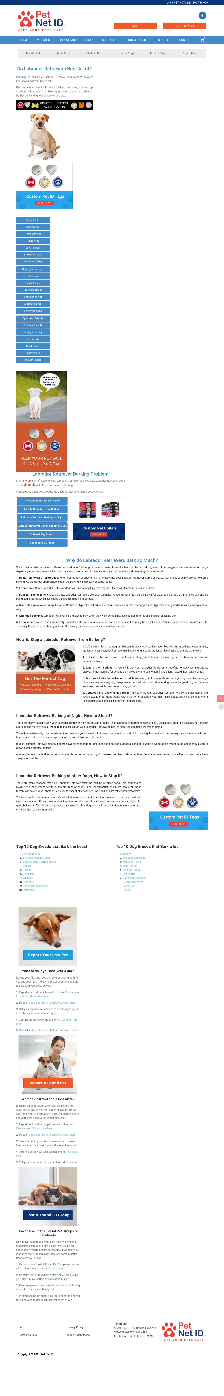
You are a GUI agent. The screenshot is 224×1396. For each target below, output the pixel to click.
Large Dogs (127, 53)
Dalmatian (29, 890)
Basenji (27, 865)
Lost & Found (136, 40)
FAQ (21, 1327)
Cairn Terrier (130, 865)
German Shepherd (133, 882)
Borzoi (27, 869)
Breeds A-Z (33, 53)
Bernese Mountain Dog (36, 857)
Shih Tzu (28, 882)
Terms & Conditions (78, 1335)
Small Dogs (63, 53)
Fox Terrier (129, 873)
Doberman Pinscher (134, 878)
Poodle (127, 890)
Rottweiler (129, 886)
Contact (185, 40)
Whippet (28, 878)
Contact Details (28, 1335)
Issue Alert (109, 40)
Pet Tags (43, 40)
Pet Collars (68, 40)
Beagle (127, 853)
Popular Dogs (158, 53)
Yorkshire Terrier (132, 861)
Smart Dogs (190, 53)
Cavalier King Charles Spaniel (40, 861)
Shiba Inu (28, 873)
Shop (89, 40)
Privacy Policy (75, 1327)
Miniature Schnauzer (134, 857)
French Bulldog (31, 853)
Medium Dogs (95, 53)
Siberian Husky (131, 869)
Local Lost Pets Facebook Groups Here (52, 1002)
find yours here (54, 1268)
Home (24, 40)
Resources (163, 40)
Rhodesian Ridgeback (35, 886)
